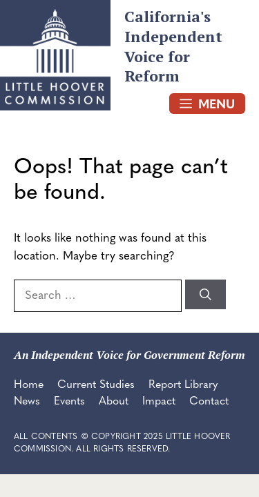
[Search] (205, 294)
